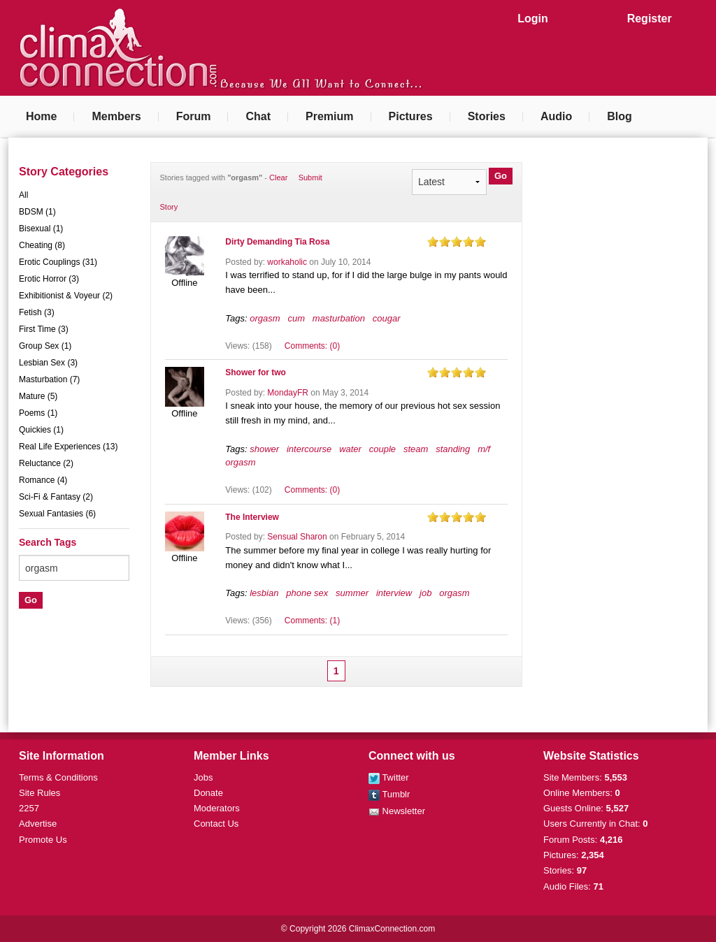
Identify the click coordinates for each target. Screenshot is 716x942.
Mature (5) (38, 396)
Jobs (203, 777)
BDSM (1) (37, 212)
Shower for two (255, 372)
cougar (387, 318)
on (432, 241)
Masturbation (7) (49, 379)
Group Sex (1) (45, 346)
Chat (258, 116)
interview (394, 593)
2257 (29, 808)
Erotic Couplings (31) (58, 262)
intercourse (309, 449)
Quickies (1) (41, 430)
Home (41, 116)
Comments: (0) (312, 346)
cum (296, 318)
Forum (193, 116)
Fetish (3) (37, 312)
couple (382, 449)
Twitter (388, 777)
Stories (487, 116)
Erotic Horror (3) (49, 279)
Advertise (38, 823)
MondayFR (287, 393)
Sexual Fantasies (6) (57, 514)
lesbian (264, 593)
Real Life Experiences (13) (68, 446)
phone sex (307, 593)
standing (453, 449)
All (23, 195)
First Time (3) (44, 329)
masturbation (339, 318)
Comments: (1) (312, 620)
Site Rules (39, 793)
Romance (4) (43, 480)
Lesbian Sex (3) (48, 363)
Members (116, 116)
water (350, 449)
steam (415, 449)
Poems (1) (38, 413)
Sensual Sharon (297, 537)
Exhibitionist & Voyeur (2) (66, 295)
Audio (556, 116)
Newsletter (396, 811)
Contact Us (216, 823)
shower (264, 449)
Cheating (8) (42, 245)
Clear (278, 177)
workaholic (287, 262)
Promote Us (43, 839)
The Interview (252, 517)
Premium (329, 116)
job (425, 593)
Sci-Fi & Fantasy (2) (56, 497)
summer (352, 593)
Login (532, 18)
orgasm (265, 318)
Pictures (411, 116)
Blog (619, 116)
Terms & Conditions (58, 777)
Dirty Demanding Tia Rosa (277, 242)
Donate (208, 793)
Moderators (217, 808)
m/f (484, 449)
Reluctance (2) (46, 463)
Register (649, 18)
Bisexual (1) (41, 228)
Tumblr (389, 794)
